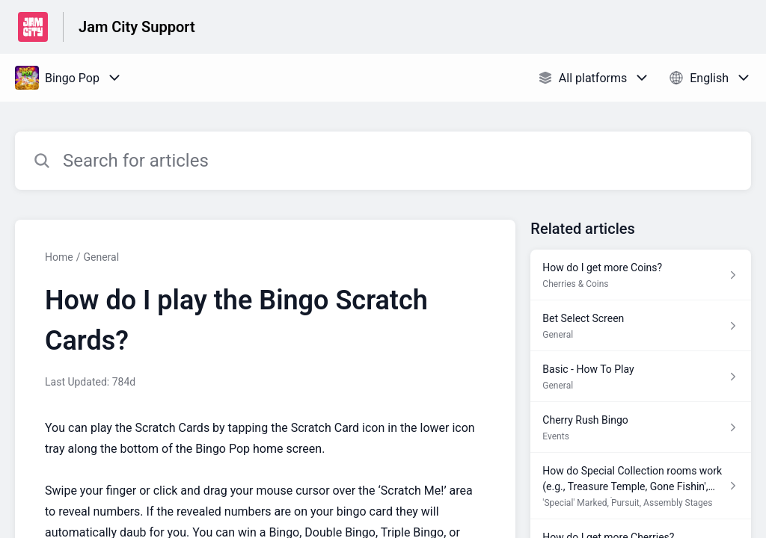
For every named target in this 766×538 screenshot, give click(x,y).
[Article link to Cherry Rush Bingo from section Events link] (640, 427)
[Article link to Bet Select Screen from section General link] (640, 325)
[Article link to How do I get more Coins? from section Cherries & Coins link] (640, 275)
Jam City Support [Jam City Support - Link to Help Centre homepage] (137, 27)
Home (59, 257)
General (101, 257)
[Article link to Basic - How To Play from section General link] (640, 376)
